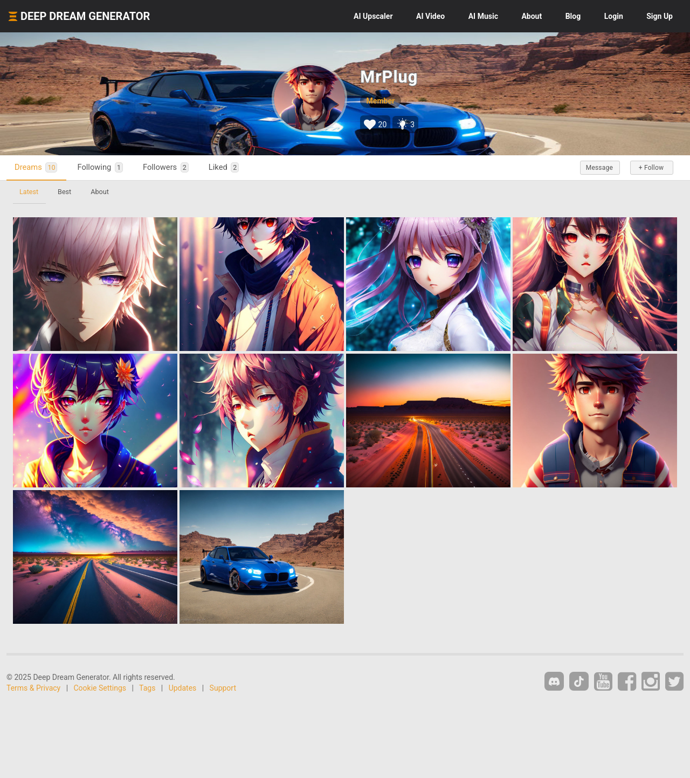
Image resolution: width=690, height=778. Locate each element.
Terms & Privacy (33, 688)
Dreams (36, 167)
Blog (573, 16)
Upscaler (373, 16)
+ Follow (651, 167)
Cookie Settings (100, 688)
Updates (183, 688)
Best (64, 192)
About (531, 16)
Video (430, 16)
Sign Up (659, 16)
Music (483, 16)
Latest (28, 192)
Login (613, 16)
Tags (147, 688)
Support (223, 688)
